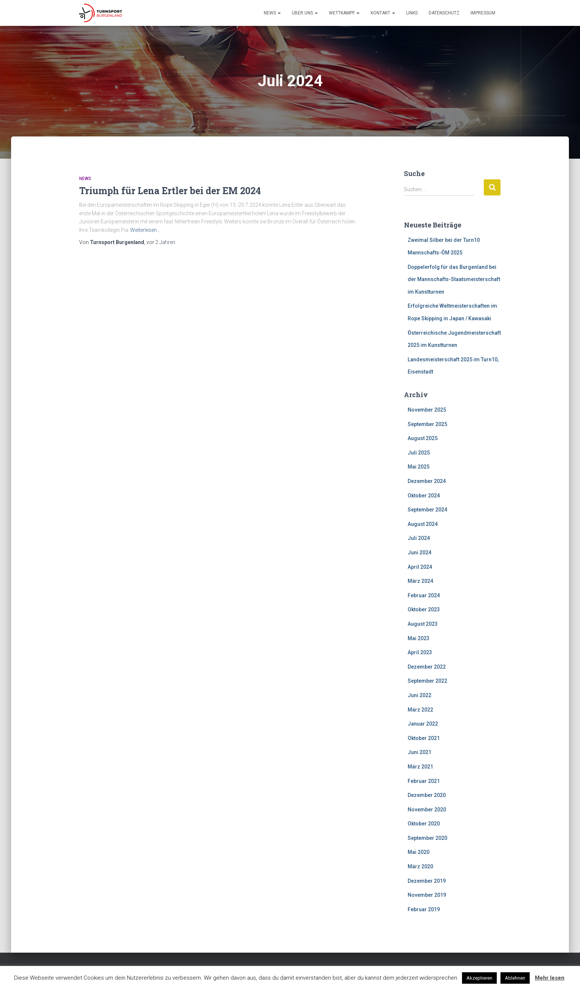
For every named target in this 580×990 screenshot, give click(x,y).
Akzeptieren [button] (479, 978)
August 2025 (423, 438)
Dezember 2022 (427, 667)
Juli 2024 (419, 538)
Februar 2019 (424, 909)
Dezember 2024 (427, 481)
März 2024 (420, 581)
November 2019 (427, 895)
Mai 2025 (418, 467)
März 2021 (420, 767)
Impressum (483, 13)
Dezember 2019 (427, 881)
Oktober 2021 (424, 738)
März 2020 (420, 866)
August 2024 (423, 524)
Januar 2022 (423, 724)
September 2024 (427, 510)
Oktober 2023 (424, 609)
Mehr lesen (549, 977)
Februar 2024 (424, 595)
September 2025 (427, 424)
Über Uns (305, 13)
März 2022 (420, 710)
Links (412, 13)
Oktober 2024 (424, 496)
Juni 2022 (419, 695)
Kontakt (383, 13)
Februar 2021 (424, 781)
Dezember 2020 (427, 795)
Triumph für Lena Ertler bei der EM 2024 (170, 191)
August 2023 (423, 624)
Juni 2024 (419, 552)
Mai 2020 (418, 852)
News (272, 13)
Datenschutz (444, 13)
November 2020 (427, 809)
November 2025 (427, 410)
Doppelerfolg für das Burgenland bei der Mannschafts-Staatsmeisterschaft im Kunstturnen (454, 279)
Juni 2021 (419, 752)
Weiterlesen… (145, 230)
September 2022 (427, 681)
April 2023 (420, 652)
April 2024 (420, 567)
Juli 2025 (419, 453)
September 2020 (427, 838)
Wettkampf (344, 13)
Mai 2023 (418, 638)
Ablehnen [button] (515, 978)
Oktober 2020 (424, 824)
